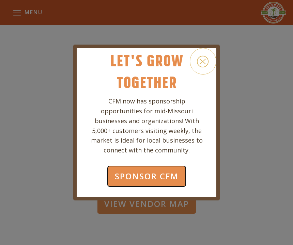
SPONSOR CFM (147, 176)
